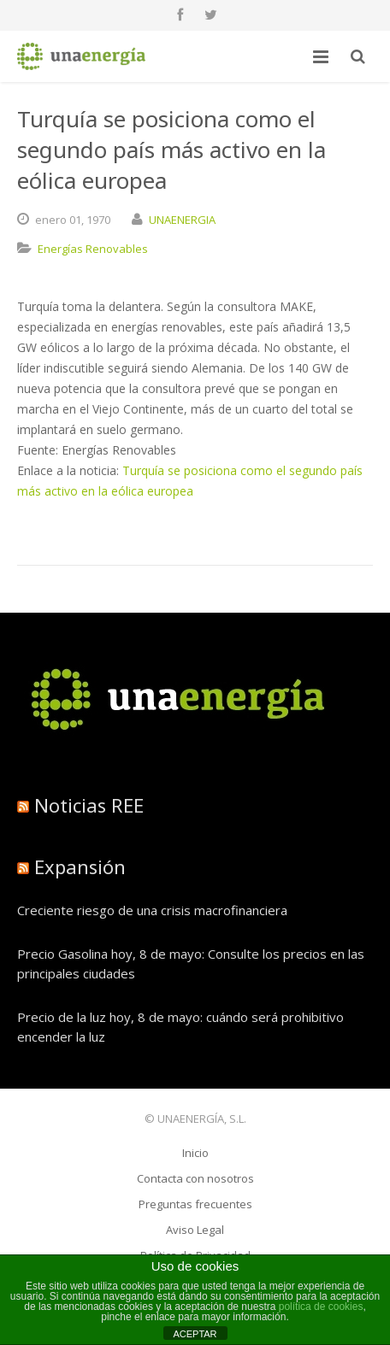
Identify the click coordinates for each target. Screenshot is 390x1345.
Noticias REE (89, 805)
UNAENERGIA (182, 219)
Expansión (80, 866)
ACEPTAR (194, 1334)
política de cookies (321, 1307)
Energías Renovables (93, 248)
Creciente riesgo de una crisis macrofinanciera (152, 910)
